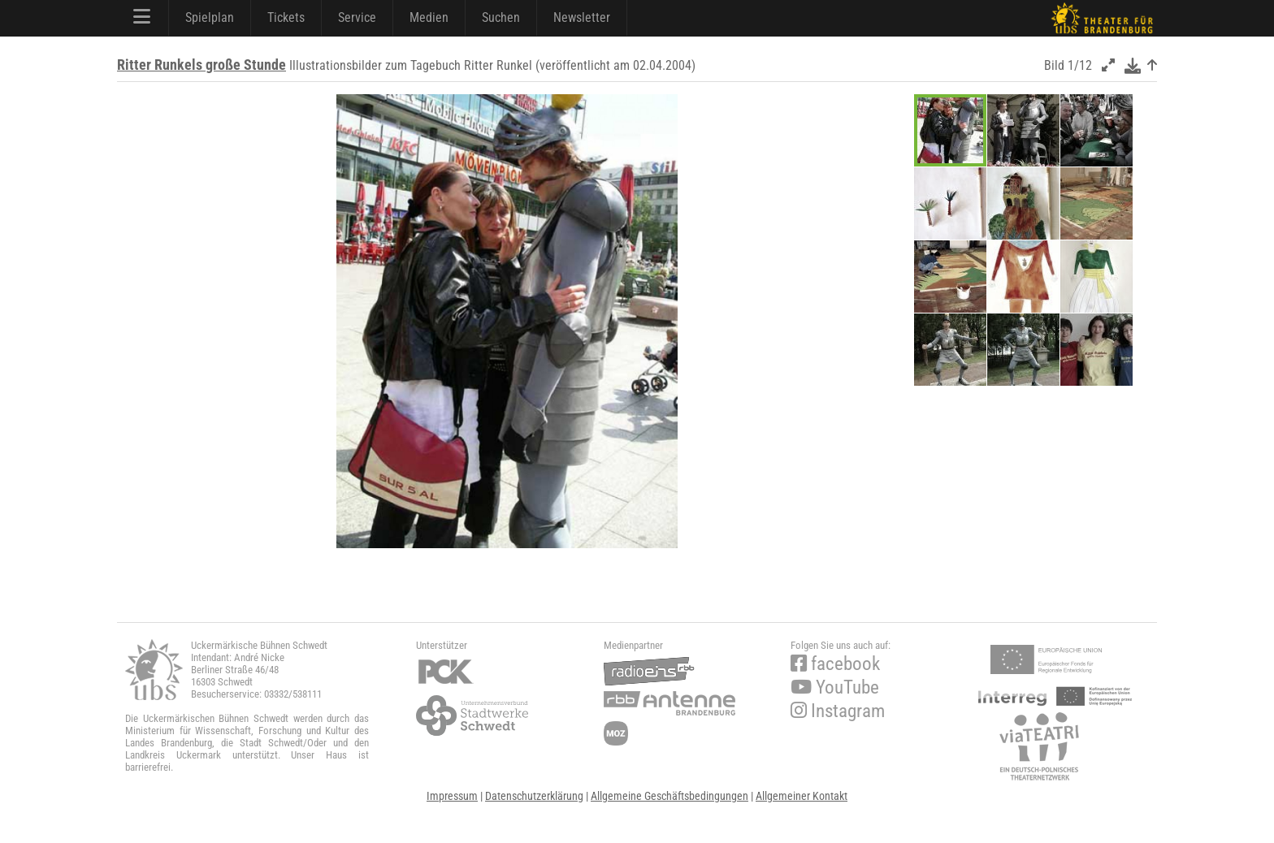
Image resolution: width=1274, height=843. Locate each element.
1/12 (1080, 65)
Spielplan (209, 17)
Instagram (838, 711)
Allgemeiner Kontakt (801, 795)
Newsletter (581, 17)
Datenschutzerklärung (534, 795)
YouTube (835, 687)
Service (357, 17)
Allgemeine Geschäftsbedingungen (669, 795)
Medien (429, 17)
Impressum (452, 795)
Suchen (501, 17)
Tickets (286, 17)
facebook (835, 664)
